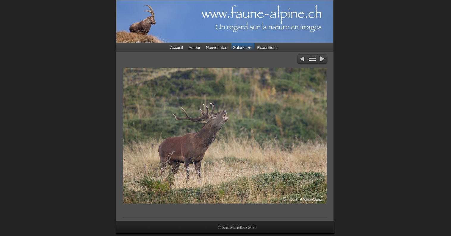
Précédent (302, 59)
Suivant (322, 59)
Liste (312, 59)
